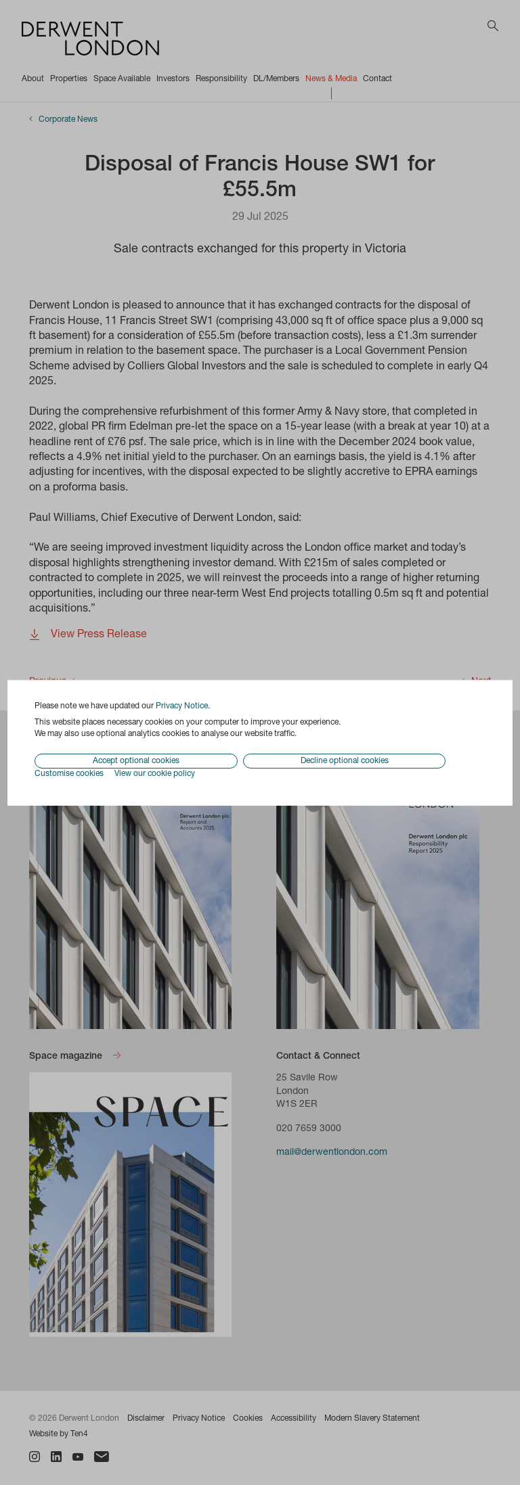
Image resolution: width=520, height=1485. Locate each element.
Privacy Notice (182, 706)
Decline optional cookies (345, 761)
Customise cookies (69, 774)
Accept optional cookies (136, 761)
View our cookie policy (154, 774)
